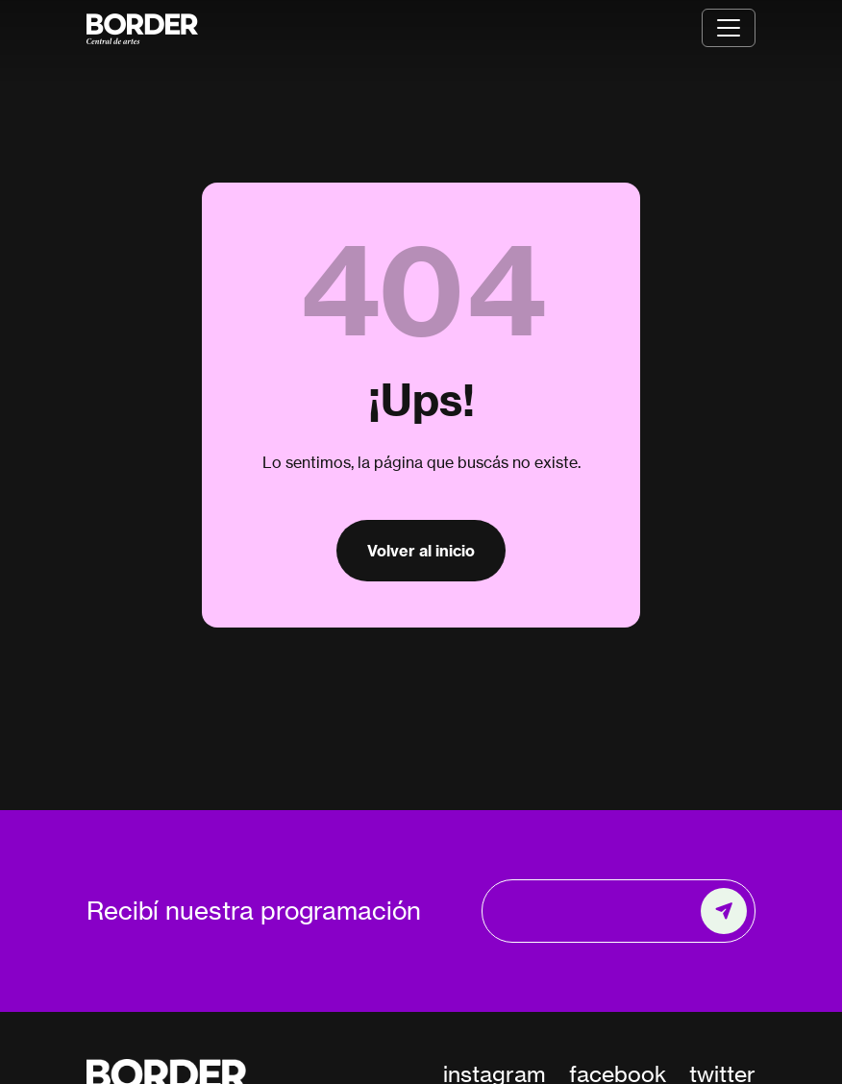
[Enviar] (724, 911)
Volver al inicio (421, 550)
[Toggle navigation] (728, 28)
